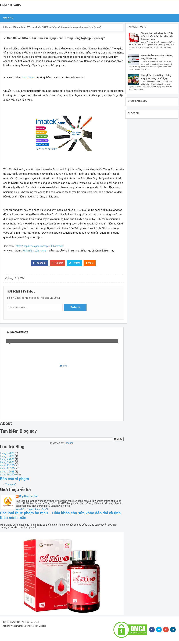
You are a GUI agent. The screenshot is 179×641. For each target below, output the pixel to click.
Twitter (74, 262)
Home (7, 27)
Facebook (39, 262)
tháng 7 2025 (7, 459)
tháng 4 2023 (7, 471)
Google (57, 262)
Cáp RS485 (10, 5)
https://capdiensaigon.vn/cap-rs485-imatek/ (40, 246)
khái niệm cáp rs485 (34, 250)
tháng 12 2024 (8, 465)
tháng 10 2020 (8, 474)
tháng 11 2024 (8, 468)
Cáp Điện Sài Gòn (28, 496)
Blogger (69, 443)
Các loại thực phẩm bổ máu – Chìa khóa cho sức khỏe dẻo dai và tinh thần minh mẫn (157, 36)
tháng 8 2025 (7, 456)
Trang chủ (8, 18)
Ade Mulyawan (19, 626)
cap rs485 (28, 77)
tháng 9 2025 (7, 453)
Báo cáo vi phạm (14, 478)
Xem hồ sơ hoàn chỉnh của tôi (32, 509)
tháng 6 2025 (7, 462)
